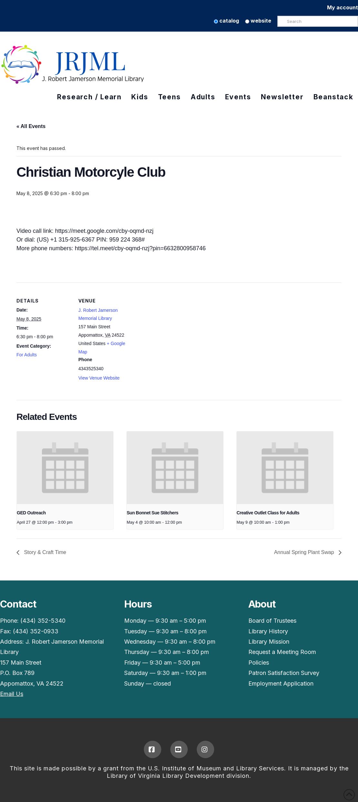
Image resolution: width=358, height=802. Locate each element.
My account (342, 7)
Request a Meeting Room (282, 652)
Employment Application (280, 683)
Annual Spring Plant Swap (304, 552)
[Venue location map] (174, 327)
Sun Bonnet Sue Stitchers (152, 512)
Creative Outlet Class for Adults (268, 512)
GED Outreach (31, 512)
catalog (226, 20)
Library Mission (268, 641)
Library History (268, 631)
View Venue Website (99, 378)
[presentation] (65, 467)
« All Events (30, 126)
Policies (258, 662)
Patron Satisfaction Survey (283, 672)
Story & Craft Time (44, 552)
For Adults (26, 354)
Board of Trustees (272, 620)
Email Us (11, 693)
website (258, 20)
